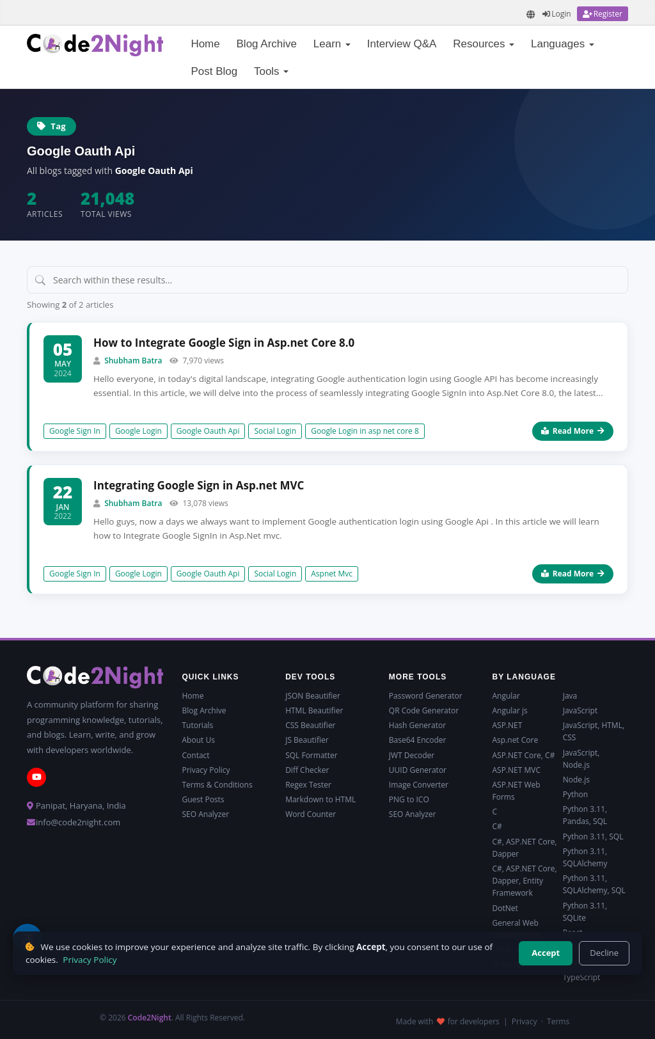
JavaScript (580, 710)
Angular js (509, 710)
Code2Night (149, 1017)
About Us (198, 739)
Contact (196, 755)
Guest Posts (203, 799)
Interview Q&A (402, 44)
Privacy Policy (206, 770)
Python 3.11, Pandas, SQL (585, 815)
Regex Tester (308, 784)
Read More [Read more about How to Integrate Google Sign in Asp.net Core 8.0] (572, 430)
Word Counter (310, 814)
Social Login (275, 430)
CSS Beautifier (310, 725)
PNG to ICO (409, 799)
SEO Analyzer (206, 814)
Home (205, 44)
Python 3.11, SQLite (585, 911)
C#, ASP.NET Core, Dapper (524, 847)
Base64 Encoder (417, 739)
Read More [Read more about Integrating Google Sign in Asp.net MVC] (572, 573)
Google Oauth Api (208, 430)
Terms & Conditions (217, 784)
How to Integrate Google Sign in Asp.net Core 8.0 (223, 342)
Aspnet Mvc (331, 573)
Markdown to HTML (320, 799)
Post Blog (214, 71)
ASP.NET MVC (516, 770)
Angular (505, 695)
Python (575, 794)
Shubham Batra (133, 360)
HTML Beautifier (314, 710)
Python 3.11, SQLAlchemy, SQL (594, 884)
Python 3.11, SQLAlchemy (585, 857)
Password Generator (425, 695)
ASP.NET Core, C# (523, 755)
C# (496, 826)
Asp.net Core (515, 739)
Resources (483, 44)
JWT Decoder (411, 755)
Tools (271, 71)
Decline (604, 952)
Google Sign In (74, 430)
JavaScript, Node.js (581, 758)
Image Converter (418, 784)
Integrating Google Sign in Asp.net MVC (198, 485)
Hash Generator (417, 725)
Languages (562, 44)
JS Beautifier (306, 739)
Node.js (576, 779)
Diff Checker (307, 770)
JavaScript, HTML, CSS (593, 731)
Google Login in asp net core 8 (365, 430)
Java (570, 695)
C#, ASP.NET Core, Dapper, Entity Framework (524, 880)
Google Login (138, 430)
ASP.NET (507, 725)
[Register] (602, 13)
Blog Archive (267, 44)
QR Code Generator (424, 710)
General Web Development (516, 928)
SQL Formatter (311, 755)
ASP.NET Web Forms (516, 790)
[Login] (556, 13)
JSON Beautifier (312, 695)
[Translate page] (530, 14)
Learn (332, 44)
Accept (546, 952)
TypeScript (582, 977)
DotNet (504, 908)
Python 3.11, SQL (593, 836)
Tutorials (198, 725)
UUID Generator (417, 770)
